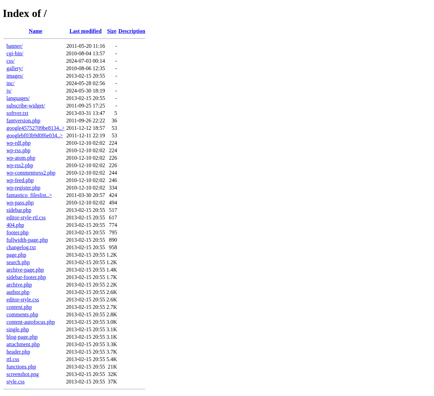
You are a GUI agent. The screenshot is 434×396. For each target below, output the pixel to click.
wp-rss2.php (19, 165)
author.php (17, 292)
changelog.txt (21, 247)
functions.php (21, 367)
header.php (18, 352)
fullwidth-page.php (27, 240)
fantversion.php (23, 120)
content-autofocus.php (30, 322)
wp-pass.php (20, 202)
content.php (19, 307)
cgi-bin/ (14, 53)
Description (131, 31)
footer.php (17, 232)
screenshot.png (22, 374)
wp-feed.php (20, 180)
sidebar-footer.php (26, 277)
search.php (18, 262)
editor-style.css (22, 299)
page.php (16, 255)
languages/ (17, 98)
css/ (10, 61)
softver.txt (17, 113)
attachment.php (23, 344)
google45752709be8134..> (35, 128)
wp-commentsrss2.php (30, 173)
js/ (9, 91)
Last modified (86, 31)
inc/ (10, 83)
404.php (15, 225)
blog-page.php (22, 337)
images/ (14, 76)
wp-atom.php (20, 158)
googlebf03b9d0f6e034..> (34, 135)
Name (35, 31)
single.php (17, 329)
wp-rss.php (18, 150)
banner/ (14, 46)
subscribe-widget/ (25, 105)
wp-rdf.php (18, 143)
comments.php (22, 314)
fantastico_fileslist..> (29, 195)
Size (112, 31)
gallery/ (14, 68)
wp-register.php (23, 188)
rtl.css (12, 359)
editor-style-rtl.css (26, 217)
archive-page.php (25, 270)
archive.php (19, 285)
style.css (15, 381)
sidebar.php (18, 210)
